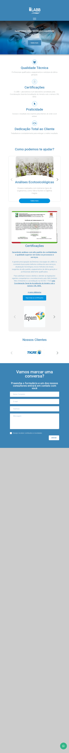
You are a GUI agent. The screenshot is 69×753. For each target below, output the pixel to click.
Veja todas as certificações (34, 298)
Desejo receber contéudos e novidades (27, 433)
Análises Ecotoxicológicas (34, 182)
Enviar (54, 438)
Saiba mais (34, 43)
